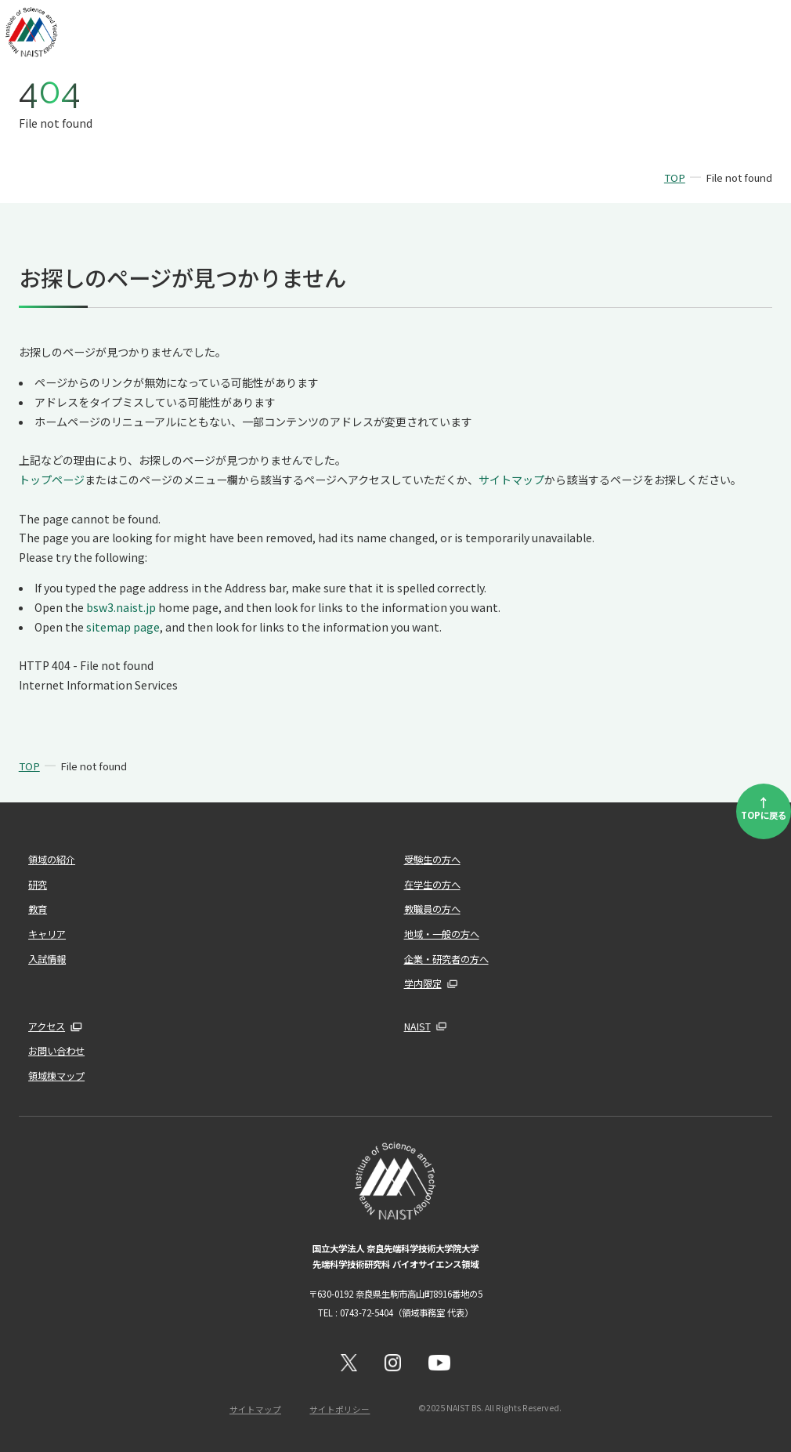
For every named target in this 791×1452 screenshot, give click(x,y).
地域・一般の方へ (441, 934)
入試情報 (47, 958)
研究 (37, 884)
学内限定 (423, 983)
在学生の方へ (432, 884)
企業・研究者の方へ (446, 958)
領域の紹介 (51, 860)
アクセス (46, 1026)
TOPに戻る (763, 807)
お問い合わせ (56, 1051)
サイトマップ (511, 479)
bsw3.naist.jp (121, 607)
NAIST (417, 1026)
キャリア (47, 934)
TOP (674, 177)
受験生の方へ (432, 860)
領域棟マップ (56, 1076)
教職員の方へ (432, 909)
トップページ (52, 479)
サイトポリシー (339, 1408)
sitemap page (123, 627)
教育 (37, 909)
